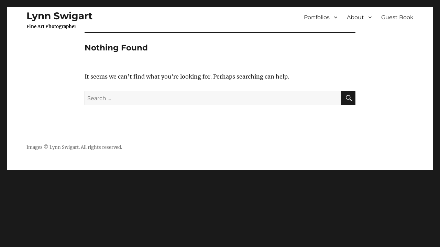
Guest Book (397, 17)
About (355, 17)
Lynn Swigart (59, 16)
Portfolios (317, 17)
